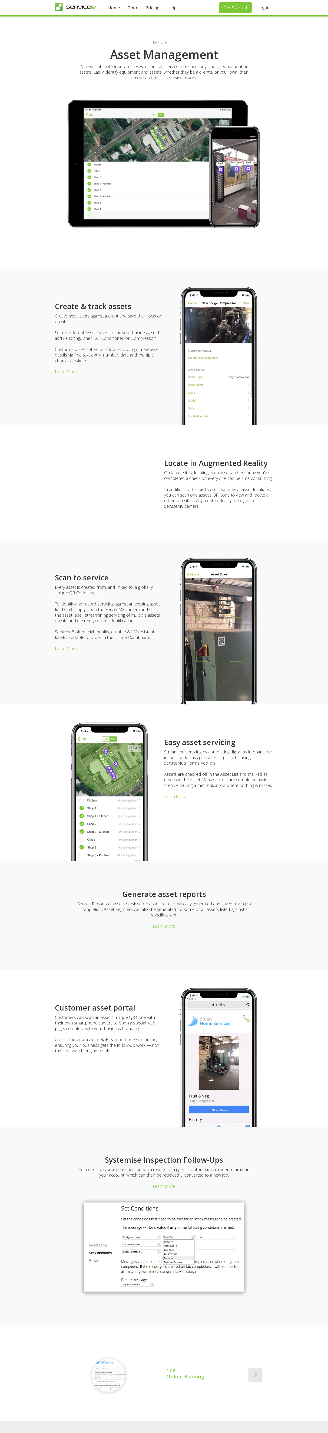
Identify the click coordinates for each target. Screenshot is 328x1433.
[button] (164, 42)
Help (172, 7)
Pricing (152, 7)
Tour (133, 7)
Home (114, 7)
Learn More (66, 371)
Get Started (235, 7)
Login (263, 7)
